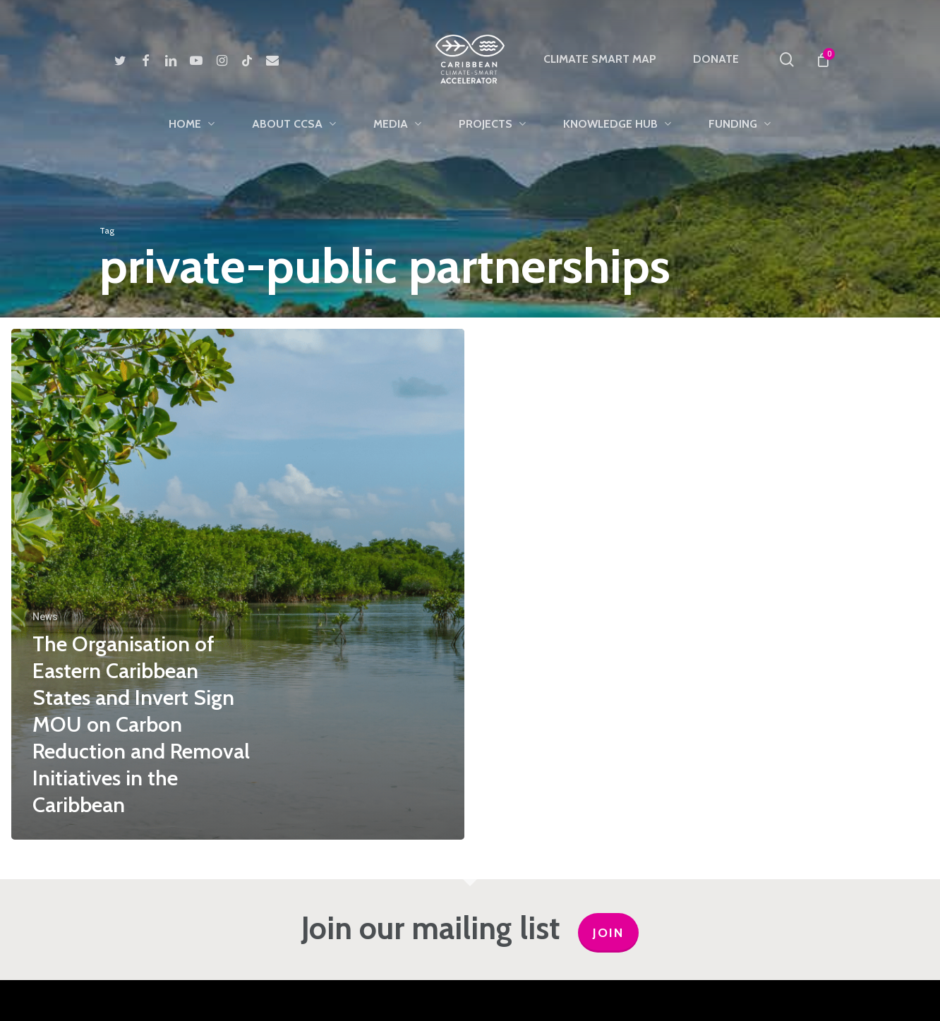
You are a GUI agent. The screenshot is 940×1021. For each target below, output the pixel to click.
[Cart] (822, 59)
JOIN (608, 933)
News (45, 616)
